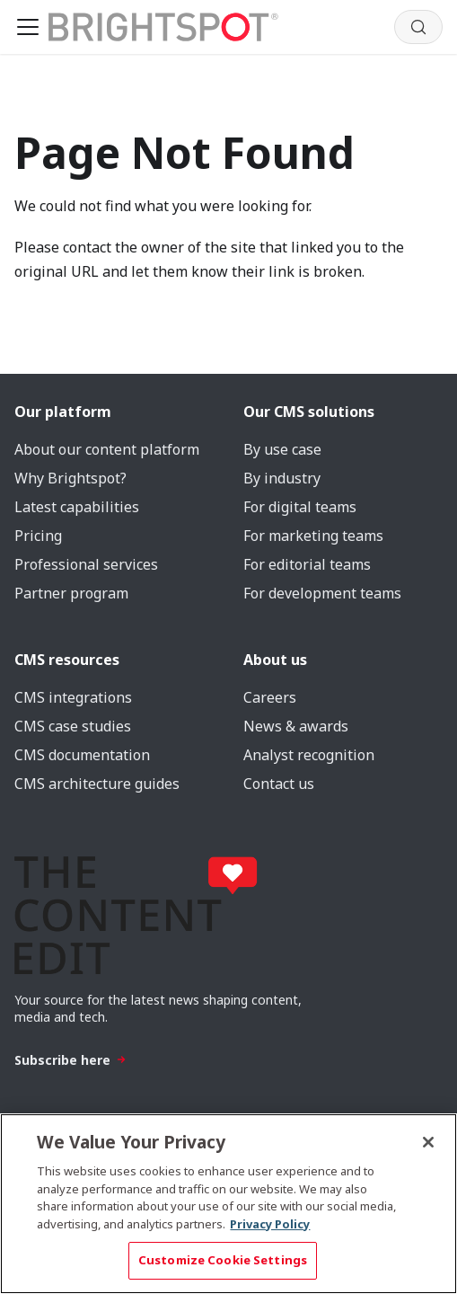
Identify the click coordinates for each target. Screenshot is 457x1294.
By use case (282, 449)
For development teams (322, 593)
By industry (282, 478)
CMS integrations (73, 697)
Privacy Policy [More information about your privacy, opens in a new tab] (270, 1224)
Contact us (278, 783)
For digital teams (299, 507)
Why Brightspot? (70, 478)
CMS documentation (82, 755)
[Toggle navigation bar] (27, 26)
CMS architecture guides (97, 783)
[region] (228, 1203)
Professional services (86, 564)
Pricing (38, 535)
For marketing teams (313, 535)
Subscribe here (70, 1059)
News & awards (295, 726)
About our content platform (106, 449)
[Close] (428, 1142)
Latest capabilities (76, 507)
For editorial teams (307, 564)
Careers (269, 697)
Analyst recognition (308, 755)
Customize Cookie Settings (222, 1260)
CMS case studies (72, 726)
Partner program (71, 593)
